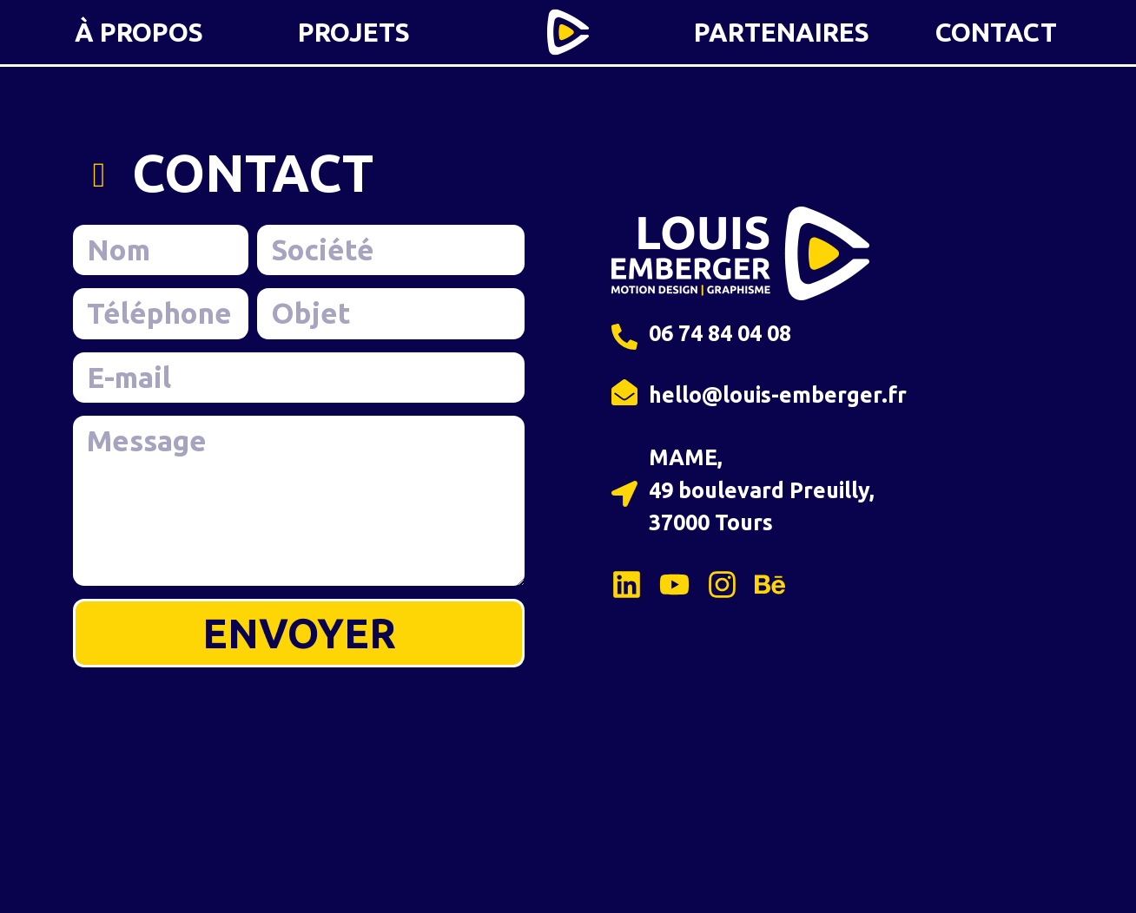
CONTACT (996, 32)
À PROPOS (139, 32)
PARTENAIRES (781, 32)
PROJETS (354, 32)
